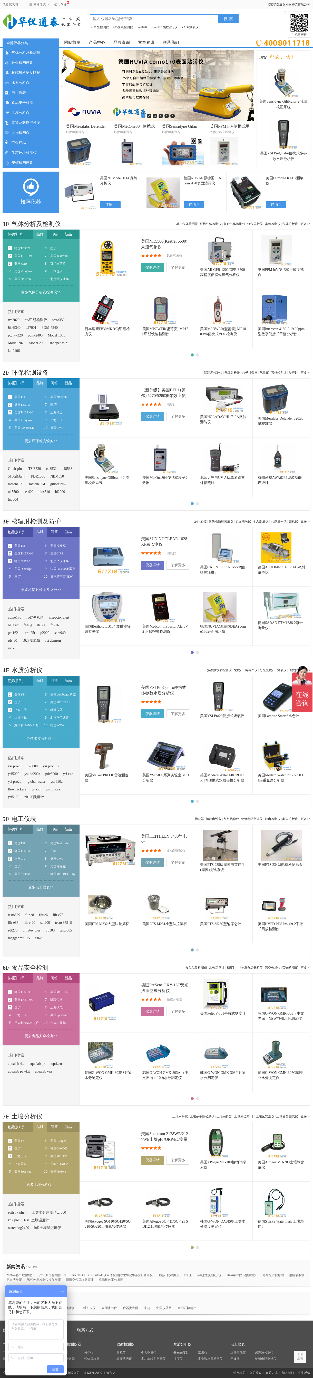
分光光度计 (267, 670)
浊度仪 (178, 1359)
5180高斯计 (17, 476)
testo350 (58, 320)
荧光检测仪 (290, 967)
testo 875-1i (63, 923)
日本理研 (56, 271)
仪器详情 (152, 268)
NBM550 (57, 476)
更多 (305, 224)
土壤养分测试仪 (287, 1116)
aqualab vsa (43, 1071)
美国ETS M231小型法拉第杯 (164, 924)
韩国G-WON (58, 1148)
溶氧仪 (282, 670)
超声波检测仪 (264, 1352)
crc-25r (30, 633)
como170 (14, 617)
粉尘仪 (88, 1352)
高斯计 (171, 404)
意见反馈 (304, 1373)
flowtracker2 (17, 789)
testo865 (66, 930)
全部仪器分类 (17, 43)
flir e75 (58, 915)
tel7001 (31, 328)
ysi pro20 (15, 766)
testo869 (14, 915)
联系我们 (171, 42)
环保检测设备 (22, 63)
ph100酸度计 (34, 797)
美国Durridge (23, 569)
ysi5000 (13, 774)
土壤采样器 (224, 1116)
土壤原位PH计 (243, 1116)
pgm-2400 (35, 335)
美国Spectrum (59, 1015)
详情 (110, 204)
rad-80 (12, 648)
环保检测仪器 (70, 1344)
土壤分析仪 (21, 113)
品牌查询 (121, 42)
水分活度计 (216, 967)
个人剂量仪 (260, 521)
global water (36, 782)
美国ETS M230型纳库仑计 (220, 924)
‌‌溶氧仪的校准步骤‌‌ (209, 1275)
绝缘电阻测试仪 (252, 819)
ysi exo (68, 774)
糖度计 (231, 967)
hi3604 (13, 499)
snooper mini (59, 343)
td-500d (32, 766)
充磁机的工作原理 (111, 1280)
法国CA (19, 858)
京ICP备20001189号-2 (99, 1373)
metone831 (16, 484)
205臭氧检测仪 (123, 27)
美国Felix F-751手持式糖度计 (223, 1013)
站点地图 (239, 1373)
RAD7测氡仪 (190, 27)
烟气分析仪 (255, 224)
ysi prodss (53, 789)
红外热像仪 (231, 819)
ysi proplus (51, 766)
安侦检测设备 (22, 163)
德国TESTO (22, 248)
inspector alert (59, 617)
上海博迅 (56, 412)
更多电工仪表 (41, 887)
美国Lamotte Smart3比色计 (278, 716)
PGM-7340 (50, 328)
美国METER (58, 1156)
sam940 (60, 633)
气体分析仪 (290, 224)
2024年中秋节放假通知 (242, 1275)
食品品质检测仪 (196, 967)
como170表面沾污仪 (164, 27)
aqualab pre (38, 1064)
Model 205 (36, 343)
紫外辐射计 (279, 372)
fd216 (55, 625)
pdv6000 (51, 774)
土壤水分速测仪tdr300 (49, 1212)
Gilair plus (15, 469)
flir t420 (29, 923)
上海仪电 (56, 1007)
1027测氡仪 (31, 640)
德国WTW (57, 725)
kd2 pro (13, 1220)
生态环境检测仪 (24, 153)
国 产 (53, 248)
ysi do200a (32, 774)
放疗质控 (200, 521)
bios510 (44, 492)
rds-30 (12, 640)
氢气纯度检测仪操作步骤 (44, 1280)
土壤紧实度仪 (265, 1116)
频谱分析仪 (290, 819)
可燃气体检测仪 (210, 224)
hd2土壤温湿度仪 (47, 1228)
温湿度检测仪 (213, 372)
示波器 (199, 819)
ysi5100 (13, 797)
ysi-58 (36, 789)
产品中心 (97, 42)
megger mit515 (19, 938)
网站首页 (72, 42)
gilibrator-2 (58, 484)
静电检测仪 (272, 819)
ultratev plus (32, 930)
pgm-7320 (15, 335)
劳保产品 (19, 143)
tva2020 (142, 27)
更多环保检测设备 (41, 441)
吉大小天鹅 (58, 1023)
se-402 (28, 492)
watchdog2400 (18, 1228)
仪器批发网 (130, 1308)
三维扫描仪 (88, 1308)
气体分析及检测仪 (26, 53)
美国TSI (19, 397)
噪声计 (293, 372)
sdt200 (45, 923)
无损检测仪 (21, 133)
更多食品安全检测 (41, 1036)
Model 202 (16, 343)
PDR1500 (38, 476)
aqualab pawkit (19, 1071)
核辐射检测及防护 (26, 73)
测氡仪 (293, 521)
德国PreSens (58, 1171)
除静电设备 (213, 819)
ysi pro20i (15, 782)
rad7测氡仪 (35, 617)
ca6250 (40, 938)
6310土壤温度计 (36, 1220)
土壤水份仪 (180, 1116)
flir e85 (13, 923)
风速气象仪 (174, 255)
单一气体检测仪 (187, 224)
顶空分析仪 (272, 967)
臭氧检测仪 (272, 224)
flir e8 (29, 915)
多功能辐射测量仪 (221, 521)
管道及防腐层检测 (26, 123)
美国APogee (58, 1141)
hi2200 (60, 492)
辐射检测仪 (125, 1344)
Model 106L (57, 335)
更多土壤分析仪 (41, 1185)
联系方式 (85, 1330)
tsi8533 (67, 469)
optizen (56, 1064)
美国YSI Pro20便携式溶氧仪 (222, 716)
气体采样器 (232, 372)
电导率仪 (251, 670)
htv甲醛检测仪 (99, 27)
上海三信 (56, 420)
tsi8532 (51, 469)
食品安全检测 (22, 103)
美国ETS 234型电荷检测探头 (280, 865)
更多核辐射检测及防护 (41, 590)
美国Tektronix (59, 256)
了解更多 (178, 268)
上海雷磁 (20, 717)
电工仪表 (19, 93)
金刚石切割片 (187, 1308)
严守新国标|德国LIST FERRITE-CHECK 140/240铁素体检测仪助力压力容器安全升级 (96, 1275)
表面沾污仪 (243, 521)
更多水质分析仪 (41, 738)
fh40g (28, 625)
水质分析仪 (21, 83)
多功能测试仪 (176, 850)
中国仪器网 (164, 1308)
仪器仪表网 (10, 4)
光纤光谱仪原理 (273, 1275)
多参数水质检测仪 (219, 670)
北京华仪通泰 (59, 279)
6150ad (13, 625)
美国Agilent (22, 874)
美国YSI (19, 694)
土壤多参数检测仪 (202, 1116)
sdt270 (12, 930)
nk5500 (13, 492)
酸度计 (238, 670)
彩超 (147, 1308)
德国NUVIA (22, 561)
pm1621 (14, 633)
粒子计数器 (250, 372)
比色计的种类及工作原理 (175, 1275)
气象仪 (264, 372)
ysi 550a (57, 782)
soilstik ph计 (17, 1212)
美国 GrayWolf (24, 271)
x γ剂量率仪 (278, 521)
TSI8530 (34, 469)
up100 (50, 930)
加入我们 (288, 1373)
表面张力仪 (109, 1308)
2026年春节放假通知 (20, 1275)
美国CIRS (56, 553)
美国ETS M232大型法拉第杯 (107, 924)
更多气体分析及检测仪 (41, 292)
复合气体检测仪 (234, 224)
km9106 (14, 351)
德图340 (14, 328)
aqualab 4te (16, 1064)
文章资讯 (146, 42)
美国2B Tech (22, 279)
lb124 (41, 625)
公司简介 (60, 3)
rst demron (53, 640)
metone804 (37, 484)
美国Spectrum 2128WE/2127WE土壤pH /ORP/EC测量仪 (164, 1139)
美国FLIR (20, 263)
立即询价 (282, 42)
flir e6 (43, 915)
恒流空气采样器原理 (80, 1280)
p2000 (44, 633)
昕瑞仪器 (56, 710)
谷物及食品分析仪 (250, 967)
